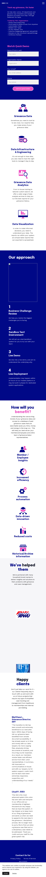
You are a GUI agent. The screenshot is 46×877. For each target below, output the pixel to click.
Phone (9, 78)
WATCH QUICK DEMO (23, 89)
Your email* (11, 69)
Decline (14, 873)
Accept (6, 873)
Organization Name (14, 60)
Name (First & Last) (14, 50)
